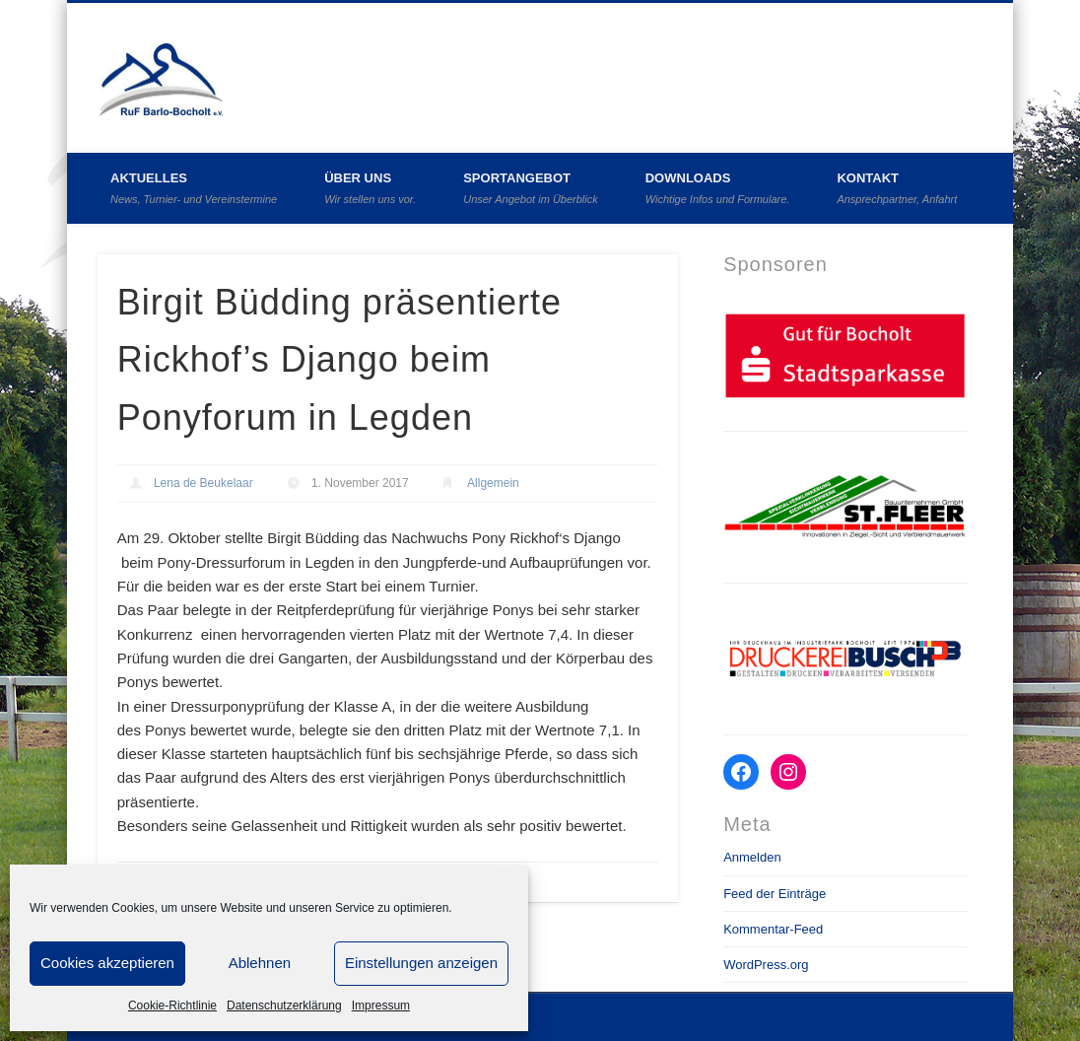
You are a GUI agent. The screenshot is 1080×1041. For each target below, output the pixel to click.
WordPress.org (765, 964)
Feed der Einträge (774, 893)
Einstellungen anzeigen (421, 962)
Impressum (381, 1005)
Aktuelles (193, 188)
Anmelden (752, 857)
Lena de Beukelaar (203, 483)
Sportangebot (530, 188)
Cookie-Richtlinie (172, 1005)
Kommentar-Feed (773, 929)
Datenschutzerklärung (284, 1005)
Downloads (717, 188)
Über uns (370, 188)
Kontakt (897, 188)
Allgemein (493, 483)
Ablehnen (260, 962)
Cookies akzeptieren (107, 962)
